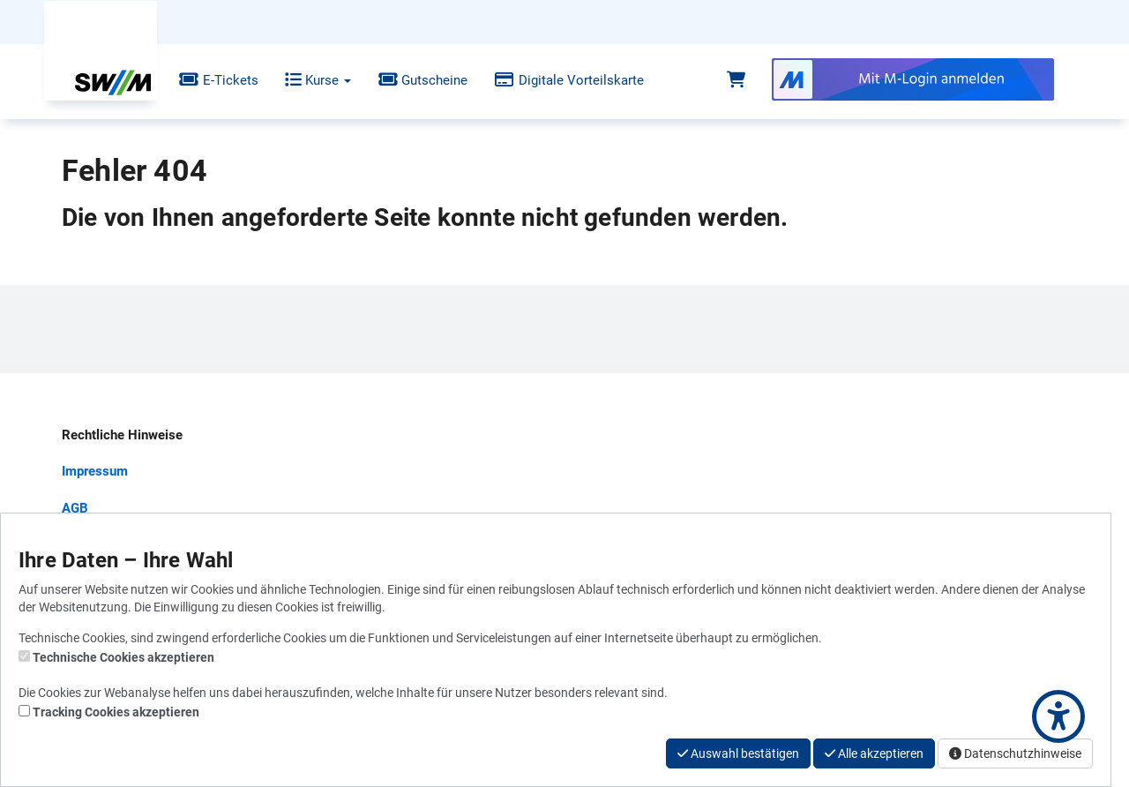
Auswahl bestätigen (738, 753)
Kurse (305, 80)
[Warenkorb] (736, 80)
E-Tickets (205, 80)
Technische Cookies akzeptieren (123, 657)
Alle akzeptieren (874, 753)
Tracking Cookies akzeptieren (116, 712)
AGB (75, 508)
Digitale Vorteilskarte (556, 80)
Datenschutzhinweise (1015, 753)
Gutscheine (409, 80)
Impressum (95, 471)
